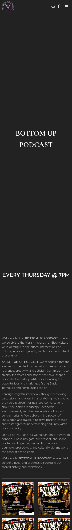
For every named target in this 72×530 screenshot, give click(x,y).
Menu (66, 6)
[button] (52, 6)
